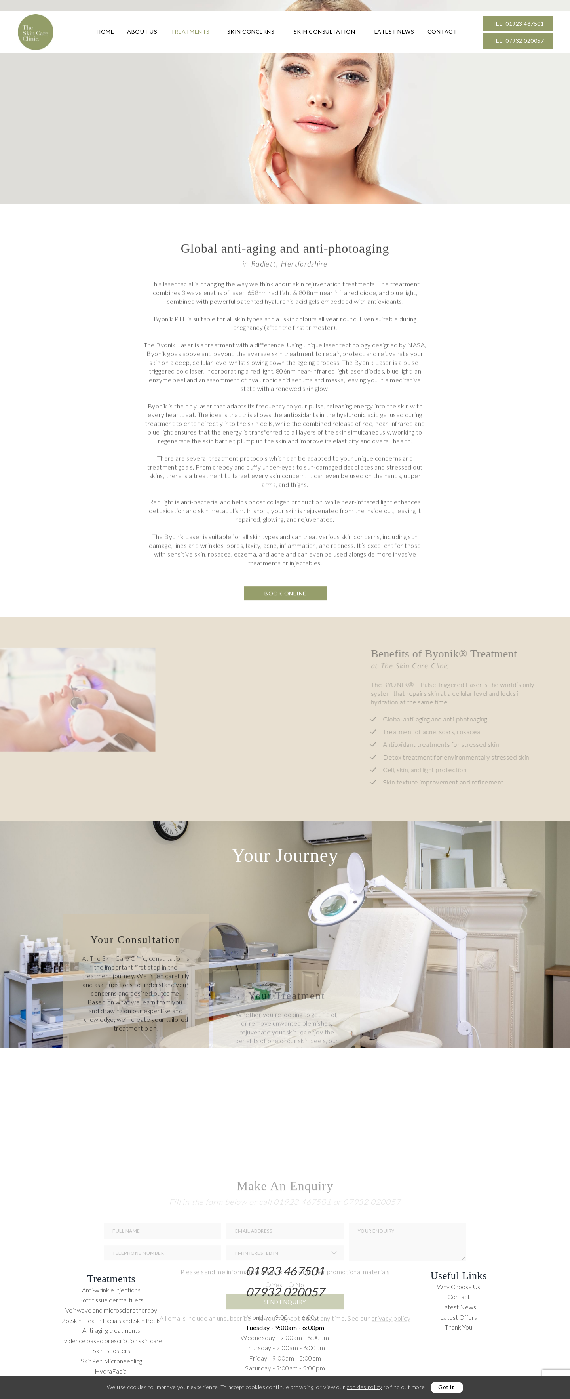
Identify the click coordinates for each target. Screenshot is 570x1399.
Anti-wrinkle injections (111, 1290)
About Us (142, 31)
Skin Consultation (324, 31)
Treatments (190, 31)
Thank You (458, 1327)
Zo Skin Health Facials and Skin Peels (111, 1320)
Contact (442, 31)
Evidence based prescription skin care (111, 1340)
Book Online (285, 634)
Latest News (394, 31)
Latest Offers (458, 1317)
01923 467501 (285, 1270)
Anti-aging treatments (111, 1330)
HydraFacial (111, 1371)
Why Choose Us (458, 1286)
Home (105, 31)
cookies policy (364, 1387)
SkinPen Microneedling (111, 1361)
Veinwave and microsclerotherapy (111, 1310)
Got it (446, 1387)
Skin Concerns (251, 31)
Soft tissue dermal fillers (111, 1300)
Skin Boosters (111, 1350)
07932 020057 (285, 1291)
